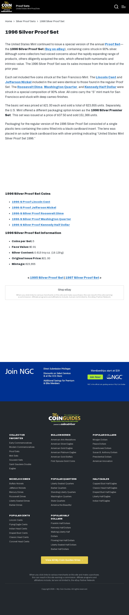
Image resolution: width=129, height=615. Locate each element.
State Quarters (58, 501)
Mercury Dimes (16, 492)
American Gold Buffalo (62, 457)
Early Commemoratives (20, 443)
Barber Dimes (15, 505)
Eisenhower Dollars (102, 448)
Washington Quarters (61, 496)
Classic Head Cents (19, 537)
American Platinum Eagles (63, 452)
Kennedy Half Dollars (61, 528)
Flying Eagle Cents (18, 524)
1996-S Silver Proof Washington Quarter (41, 219)
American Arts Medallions (63, 440)
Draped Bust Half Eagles (104, 492)
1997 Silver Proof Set (82, 277)
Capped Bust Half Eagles (105, 483)
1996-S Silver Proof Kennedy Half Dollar (41, 224)
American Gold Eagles (62, 448)
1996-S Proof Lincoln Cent (31, 201)
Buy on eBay (55, 49)
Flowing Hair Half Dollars (63, 540)
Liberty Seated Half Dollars (63, 545)
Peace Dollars (99, 444)
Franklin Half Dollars (60, 523)
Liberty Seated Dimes (19, 501)
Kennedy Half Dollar (100, 87)
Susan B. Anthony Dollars (105, 452)
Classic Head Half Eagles (105, 488)
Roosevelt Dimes (17, 496)
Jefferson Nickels (17, 488)
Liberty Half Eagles (102, 496)
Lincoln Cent (106, 77)
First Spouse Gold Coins (63, 461)
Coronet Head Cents (19, 541)
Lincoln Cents (16, 520)
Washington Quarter (60, 87)
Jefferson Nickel (18, 82)
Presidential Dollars (102, 457)
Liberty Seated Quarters (62, 483)
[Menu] (123, 7)
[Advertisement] (64, 166)
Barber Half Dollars (60, 549)
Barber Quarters (58, 488)
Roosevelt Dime (29, 87)
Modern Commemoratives (22, 447)
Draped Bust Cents (18, 533)
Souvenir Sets (16, 460)
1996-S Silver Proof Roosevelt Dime (38, 213)
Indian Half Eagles (101, 501)
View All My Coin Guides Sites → (64, 560)
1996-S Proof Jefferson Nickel (34, 207)
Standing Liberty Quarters (63, 492)
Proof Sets (23, 6)
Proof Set (112, 44)
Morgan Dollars (100, 440)
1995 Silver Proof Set (47, 277)
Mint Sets (13, 456)
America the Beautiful (61, 505)
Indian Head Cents (18, 529)
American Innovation (103, 461)
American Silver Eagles (62, 444)
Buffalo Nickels (16, 483)
